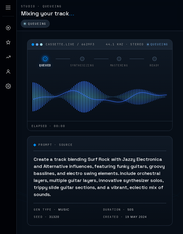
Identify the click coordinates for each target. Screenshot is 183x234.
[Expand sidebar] (8, 7)
